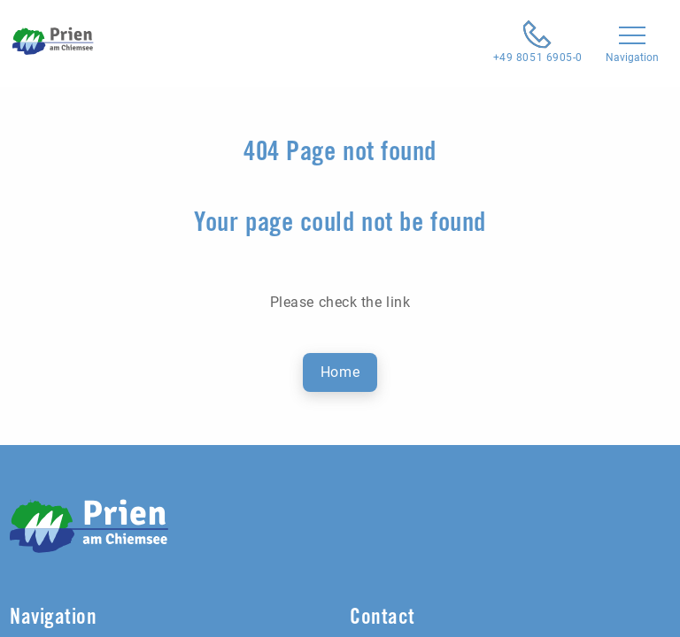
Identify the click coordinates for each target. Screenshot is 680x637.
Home (340, 372)
